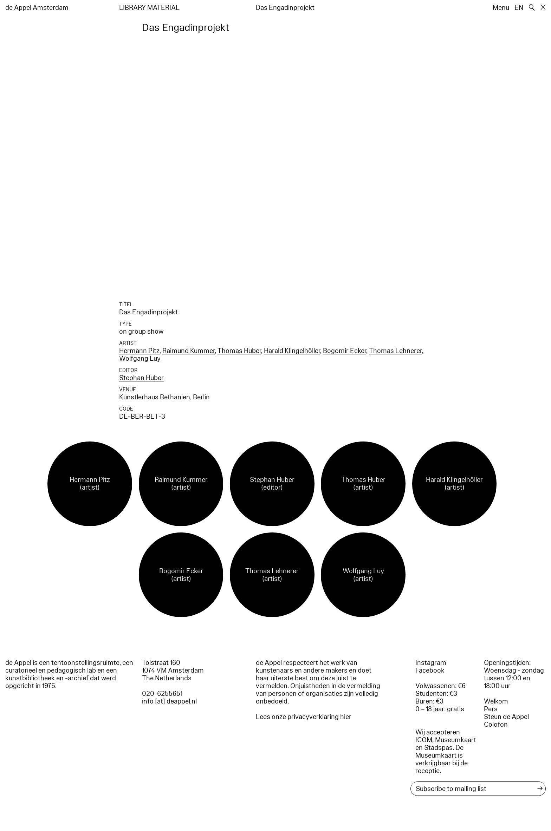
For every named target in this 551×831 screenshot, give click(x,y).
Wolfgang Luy (140, 358)
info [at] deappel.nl (169, 701)
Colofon (496, 724)
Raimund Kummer (188, 350)
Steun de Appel (506, 716)
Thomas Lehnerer (395, 350)
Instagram (430, 662)
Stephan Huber (141, 377)
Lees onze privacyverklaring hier (303, 716)
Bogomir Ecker (344, 350)
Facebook (430, 670)
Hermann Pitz (139, 350)
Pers (491, 709)
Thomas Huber (239, 350)
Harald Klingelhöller (292, 350)
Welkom (496, 701)
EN (518, 7)
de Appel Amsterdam (37, 7)
